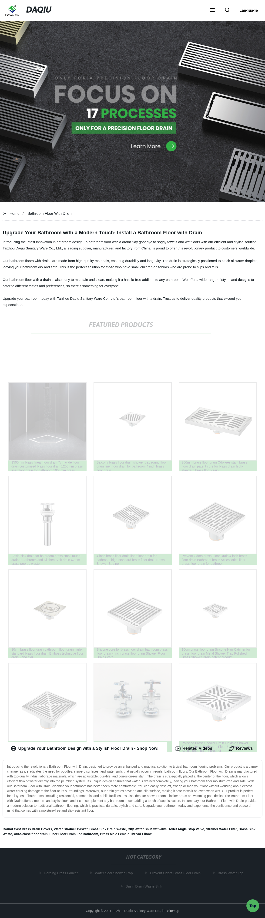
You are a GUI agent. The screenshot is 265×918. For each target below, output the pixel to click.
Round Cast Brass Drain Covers (27, 829)
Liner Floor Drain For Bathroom (74, 834)
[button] (212, 10)
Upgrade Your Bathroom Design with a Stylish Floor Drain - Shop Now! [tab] (84, 748)
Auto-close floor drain (30, 834)
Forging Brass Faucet (62, 873)
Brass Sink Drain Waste (107, 829)
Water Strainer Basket (71, 829)
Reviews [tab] (240, 748)
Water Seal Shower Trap (115, 873)
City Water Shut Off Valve (147, 829)
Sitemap (173, 911)
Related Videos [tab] (193, 748)
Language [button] (248, 10)
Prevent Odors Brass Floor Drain (176, 873)
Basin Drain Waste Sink (145, 886)
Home (15, 213)
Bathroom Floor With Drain (49, 213)
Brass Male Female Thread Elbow (125, 834)
